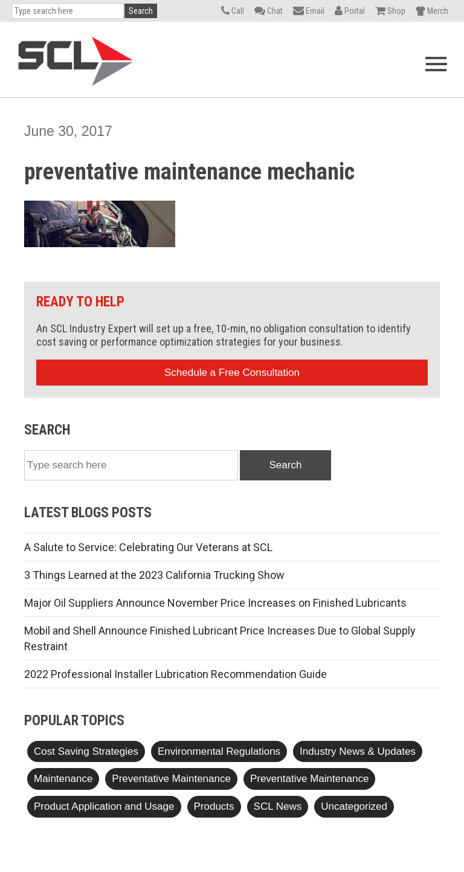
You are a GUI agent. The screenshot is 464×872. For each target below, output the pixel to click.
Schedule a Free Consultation (232, 372)
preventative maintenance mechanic (189, 171)
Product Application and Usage (104, 806)
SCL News (278, 806)
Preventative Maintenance (171, 778)
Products (214, 806)
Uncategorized (354, 806)
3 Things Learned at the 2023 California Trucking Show (154, 575)
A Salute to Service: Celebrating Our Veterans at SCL (148, 547)
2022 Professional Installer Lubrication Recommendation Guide (175, 674)
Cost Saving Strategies (86, 751)
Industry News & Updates (358, 751)
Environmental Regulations (219, 751)
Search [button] (141, 11)
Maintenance (63, 778)
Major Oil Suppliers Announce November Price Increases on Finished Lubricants (215, 602)
